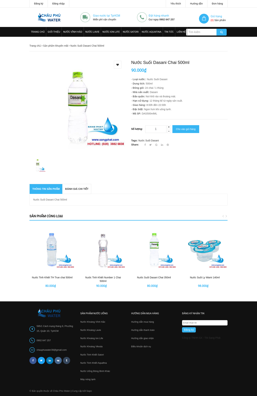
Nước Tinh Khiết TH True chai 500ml (52, 277)
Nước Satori (131, 31)
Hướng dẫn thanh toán (143, 330)
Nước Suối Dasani (148, 139)
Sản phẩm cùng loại (46, 216)
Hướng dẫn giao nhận (142, 338)
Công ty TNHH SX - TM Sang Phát (201, 337)
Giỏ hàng (216, 16)
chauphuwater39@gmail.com (52, 350)
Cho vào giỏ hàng (186, 128)
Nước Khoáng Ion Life (91, 338)
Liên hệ (181, 31)
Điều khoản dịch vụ (141, 346)
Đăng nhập (58, 3)
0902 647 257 (167, 19)
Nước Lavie (92, 31)
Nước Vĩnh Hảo (72, 31)
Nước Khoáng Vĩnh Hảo (92, 321)
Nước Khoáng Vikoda (91, 346)
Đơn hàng (217, 3)
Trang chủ (38, 31)
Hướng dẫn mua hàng (142, 321)
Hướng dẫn (196, 3)
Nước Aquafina (151, 31)
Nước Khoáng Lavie (90, 330)
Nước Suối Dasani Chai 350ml (154, 277)
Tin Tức (169, 31)
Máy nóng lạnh (87, 379)
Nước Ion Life (111, 31)
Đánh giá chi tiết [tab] (76, 188)
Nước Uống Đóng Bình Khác (95, 371)
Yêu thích (175, 3)
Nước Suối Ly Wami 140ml (205, 277)
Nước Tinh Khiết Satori (92, 354)
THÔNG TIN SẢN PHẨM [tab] (46, 188)
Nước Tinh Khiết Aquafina (93, 363)
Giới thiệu (54, 31)
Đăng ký (38, 3)
